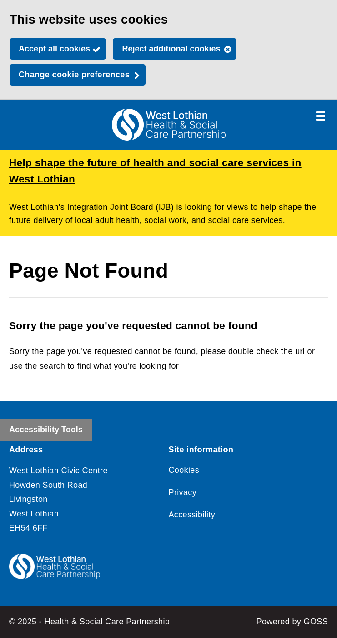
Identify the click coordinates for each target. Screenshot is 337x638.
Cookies (184, 470)
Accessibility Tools (46, 429)
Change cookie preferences (74, 75)
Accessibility (192, 515)
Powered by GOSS (292, 622)
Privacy (183, 492)
